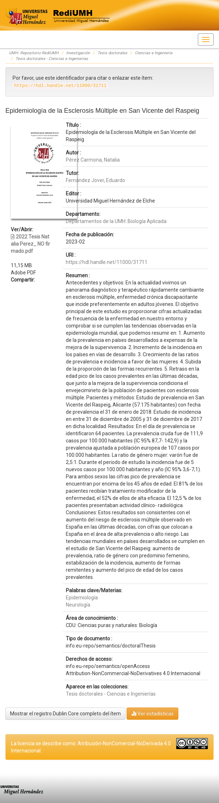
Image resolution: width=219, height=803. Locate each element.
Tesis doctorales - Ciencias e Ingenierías (51, 58)
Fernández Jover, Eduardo (95, 180)
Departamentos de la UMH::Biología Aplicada (116, 221)
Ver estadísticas (152, 713)
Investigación (78, 53)
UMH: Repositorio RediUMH (34, 53)
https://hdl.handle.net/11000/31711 (106, 262)
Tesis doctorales (112, 53)
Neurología (78, 605)
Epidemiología (82, 597)
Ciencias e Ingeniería (153, 53)
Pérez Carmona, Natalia (93, 160)
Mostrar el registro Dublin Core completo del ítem (65, 713)
